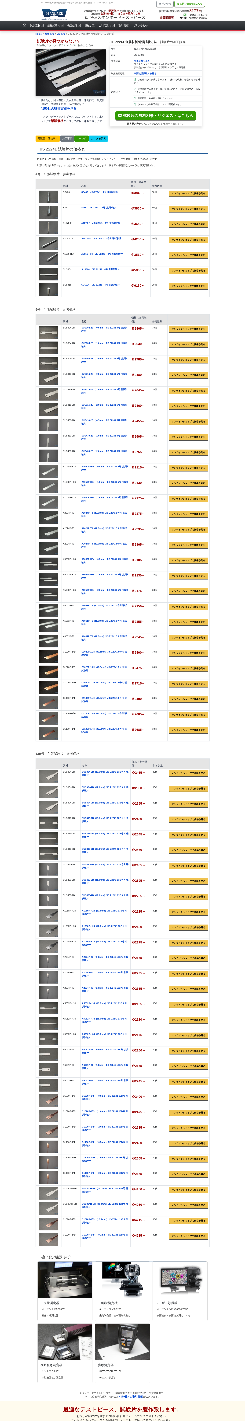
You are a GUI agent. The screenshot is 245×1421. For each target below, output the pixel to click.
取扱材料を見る (142, 60)
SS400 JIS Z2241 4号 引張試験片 (99, 192)
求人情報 (165, 3)
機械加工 (89, 25)
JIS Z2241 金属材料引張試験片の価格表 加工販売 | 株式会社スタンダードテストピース (77, 3)
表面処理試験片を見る (145, 73)
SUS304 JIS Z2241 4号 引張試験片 (100, 269)
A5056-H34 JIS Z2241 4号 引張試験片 (102, 254)
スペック (82, 138)
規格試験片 (55, 25)
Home (39, 34)
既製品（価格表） (48, 138)
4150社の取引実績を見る (59, 108)
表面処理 (74, 25)
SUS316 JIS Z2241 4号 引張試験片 (100, 284)
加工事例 (67, 138)
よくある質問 (98, 138)
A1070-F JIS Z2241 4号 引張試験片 (100, 223)
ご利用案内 (106, 25)
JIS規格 (61, 34)
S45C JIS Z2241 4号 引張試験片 (99, 207)
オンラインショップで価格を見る (188, 193)
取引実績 (123, 25)
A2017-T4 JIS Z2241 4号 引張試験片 (101, 238)
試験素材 (37, 25)
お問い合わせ (140, 25)
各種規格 (49, 34)
